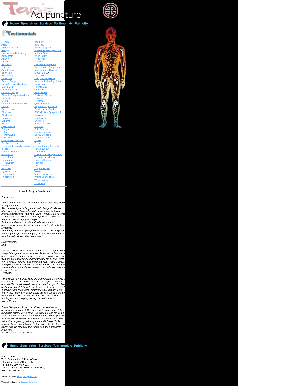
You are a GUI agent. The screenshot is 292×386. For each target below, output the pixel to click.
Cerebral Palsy (9, 89)
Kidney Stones (42, 53)
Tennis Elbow (41, 148)
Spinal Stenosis (42, 134)
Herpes (5, 165)
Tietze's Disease (43, 160)
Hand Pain (7, 157)
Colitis (4, 100)
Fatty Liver (7, 132)
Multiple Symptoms (44, 78)
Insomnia (39, 44)
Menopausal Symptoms (47, 67)
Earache (5, 118)
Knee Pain (40, 58)
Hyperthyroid (8, 174)
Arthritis (5, 61)
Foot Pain (6, 137)
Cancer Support (9, 81)
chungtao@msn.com (27, 376)
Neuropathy (40, 86)
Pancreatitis (40, 92)
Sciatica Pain (41, 118)
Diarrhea (6, 112)
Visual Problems (43, 174)
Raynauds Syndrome (45, 106)
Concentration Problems (14, 103)
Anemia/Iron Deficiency (13, 53)
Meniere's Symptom (45, 64)
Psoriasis (39, 98)
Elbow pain (7, 123)
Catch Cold (7, 86)
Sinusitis (38, 126)
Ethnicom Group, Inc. (29, 382)
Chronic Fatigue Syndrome (15, 95)
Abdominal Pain (9, 47)
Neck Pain (39, 84)
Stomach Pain (42, 137)
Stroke (38, 143)
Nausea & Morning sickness (49, 81)
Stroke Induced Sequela (47, 146)
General (5, 42)
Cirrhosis (6, 98)
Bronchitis (6, 78)
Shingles (39, 120)
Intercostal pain (42, 47)
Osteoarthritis (41, 89)
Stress (37, 140)
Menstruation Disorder (46, 70)
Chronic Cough (9, 92)
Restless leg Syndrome (46, 109)
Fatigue (5, 129)
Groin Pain (7, 154)
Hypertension (8, 171)
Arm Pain (6, 64)
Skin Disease (41, 129)
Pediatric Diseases (44, 95)
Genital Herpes (9, 143)
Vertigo (38, 171)
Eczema (5, 120)
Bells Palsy (7, 75)
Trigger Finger (42, 168)
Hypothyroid (7, 176)
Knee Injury (40, 56)
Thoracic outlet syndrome (48, 154)
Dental (5, 106)
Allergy (5, 50)
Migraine (39, 75)
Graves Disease (10, 151)
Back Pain (6, 72)
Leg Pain (39, 61)
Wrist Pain (39, 183)
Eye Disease (8, 126)
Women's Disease (44, 176)
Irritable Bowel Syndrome (47, 50)
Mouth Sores (41, 72)
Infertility (38, 42)
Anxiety (5, 58)
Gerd (4, 146)
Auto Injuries (8, 70)
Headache (6, 160)
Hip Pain (6, 168)
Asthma (5, 67)
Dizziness (6, 115)
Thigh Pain (40, 151)
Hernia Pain (7, 162)
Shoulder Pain (42, 123)
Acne (4, 44)
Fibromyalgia (8, 134)
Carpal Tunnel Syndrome (14, 84)
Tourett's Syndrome (44, 157)
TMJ (36, 165)
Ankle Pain (7, 56)
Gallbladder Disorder (12, 140)
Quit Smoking (41, 103)
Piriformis (39, 100)
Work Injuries (41, 180)
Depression (7, 109)
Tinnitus (38, 162)
